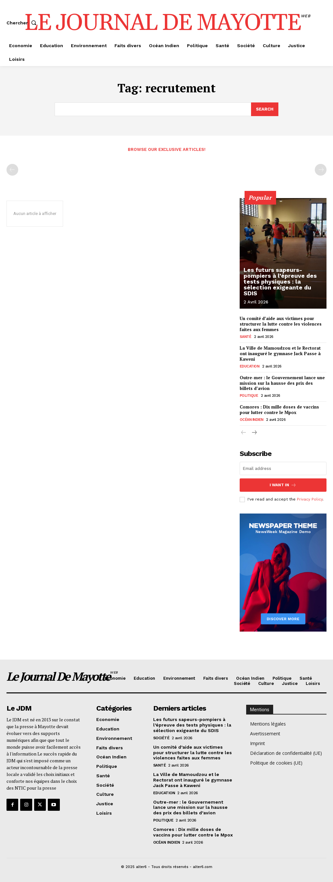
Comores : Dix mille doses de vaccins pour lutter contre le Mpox (279, 409)
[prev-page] (12, 170)
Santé (245, 337)
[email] (283, 468)
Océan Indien (251, 420)
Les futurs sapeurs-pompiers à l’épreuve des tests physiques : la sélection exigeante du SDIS (280, 281)
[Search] (264, 109)
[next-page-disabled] (320, 170)
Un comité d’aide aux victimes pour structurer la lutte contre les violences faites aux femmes (281, 323)
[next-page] (254, 433)
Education (250, 366)
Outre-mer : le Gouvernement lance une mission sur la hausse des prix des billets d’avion (282, 383)
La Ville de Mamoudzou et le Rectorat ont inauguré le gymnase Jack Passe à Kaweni (280, 353)
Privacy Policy (310, 499)
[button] (23, 23)
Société (161, 738)
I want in (283, 485)
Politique (249, 396)
